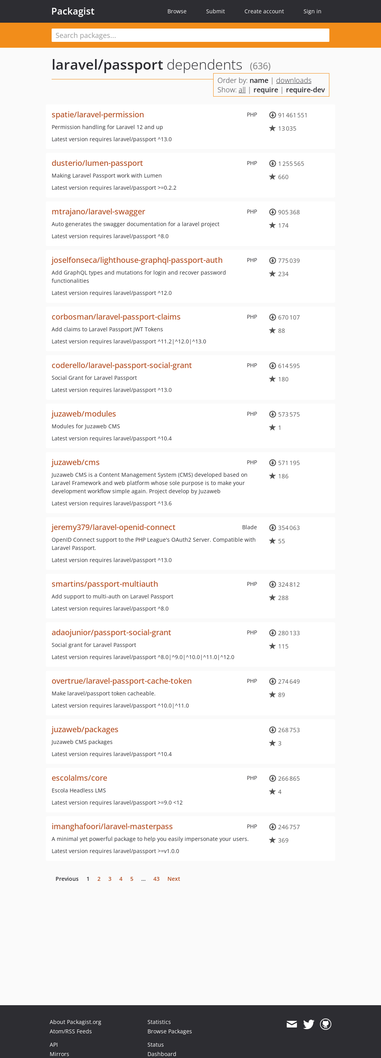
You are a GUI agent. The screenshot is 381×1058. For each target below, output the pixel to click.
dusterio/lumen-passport (97, 163)
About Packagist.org (75, 1022)
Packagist (73, 11)
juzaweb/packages (85, 729)
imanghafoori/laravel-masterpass (112, 826)
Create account (264, 11)
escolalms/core (79, 777)
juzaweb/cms (76, 462)
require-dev (305, 89)
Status (155, 1044)
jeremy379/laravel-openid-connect (114, 527)
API (54, 1044)
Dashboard (161, 1054)
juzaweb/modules (84, 413)
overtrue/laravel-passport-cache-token (122, 680)
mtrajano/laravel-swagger (98, 211)
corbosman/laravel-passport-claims (116, 316)
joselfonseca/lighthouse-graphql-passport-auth (137, 260)
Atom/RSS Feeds (71, 1031)
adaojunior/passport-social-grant (111, 632)
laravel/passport (107, 64)
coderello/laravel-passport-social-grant (122, 365)
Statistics (159, 1022)
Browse (177, 11)
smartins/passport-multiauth (105, 583)
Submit (215, 11)
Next (173, 878)
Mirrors (59, 1054)
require (265, 89)
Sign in (313, 11)
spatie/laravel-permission (98, 114)
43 (156, 878)
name (259, 80)
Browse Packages (169, 1031)
